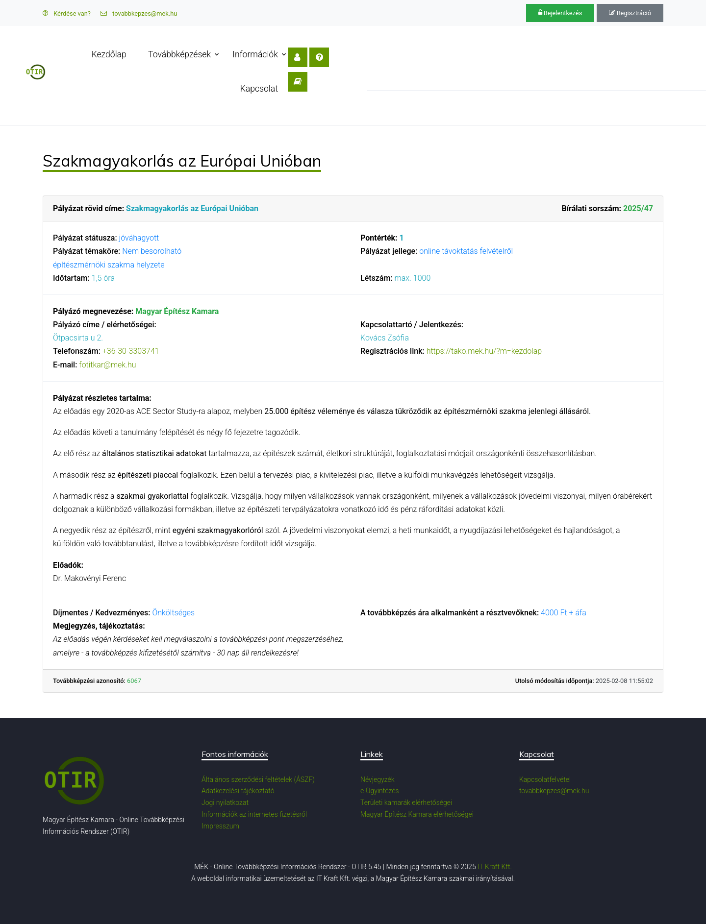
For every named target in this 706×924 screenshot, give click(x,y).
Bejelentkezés (560, 13)
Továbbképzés (105, 108)
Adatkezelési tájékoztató (238, 791)
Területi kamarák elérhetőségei (406, 802)
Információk (259, 54)
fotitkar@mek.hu (107, 364)
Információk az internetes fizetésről (254, 814)
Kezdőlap (113, 54)
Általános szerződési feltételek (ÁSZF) (258, 779)
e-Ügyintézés (379, 791)
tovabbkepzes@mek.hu (139, 13)
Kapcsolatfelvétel (545, 779)
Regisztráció (630, 13)
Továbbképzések (183, 54)
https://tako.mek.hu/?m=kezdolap (484, 351)
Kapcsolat (323, 54)
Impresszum (220, 826)
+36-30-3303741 (130, 351)
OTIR (50, 108)
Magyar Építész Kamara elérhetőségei (417, 814)
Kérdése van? (67, 13)
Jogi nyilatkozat (225, 802)
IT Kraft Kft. (495, 867)
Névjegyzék (377, 779)
